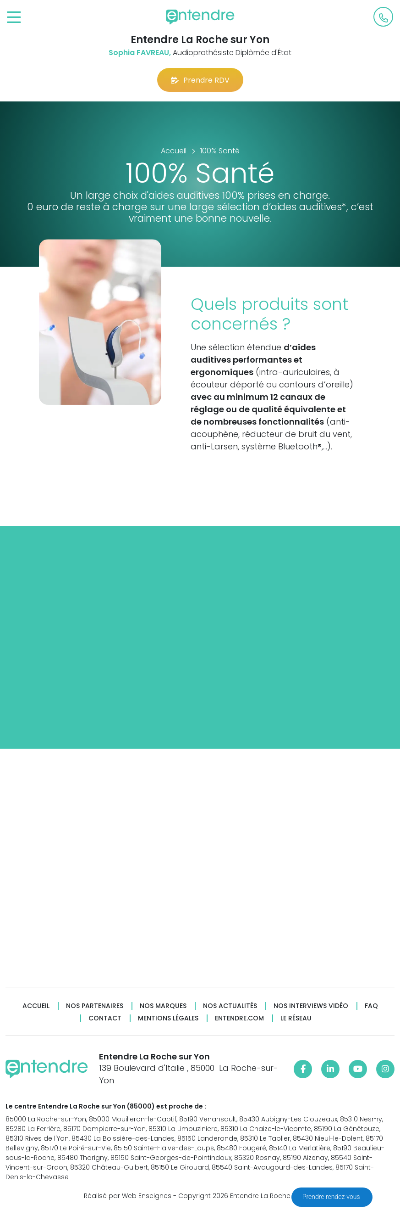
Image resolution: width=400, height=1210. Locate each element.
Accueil (35, 1006)
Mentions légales (168, 1018)
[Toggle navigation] (14, 18)
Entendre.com (239, 1018)
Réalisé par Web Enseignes (127, 1195)
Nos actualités (230, 1006)
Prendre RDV (200, 80)
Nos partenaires (94, 1006)
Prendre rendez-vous (332, 1196)
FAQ (371, 1006)
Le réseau (296, 1018)
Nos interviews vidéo (311, 1006)
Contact (104, 1018)
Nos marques (163, 1006)
